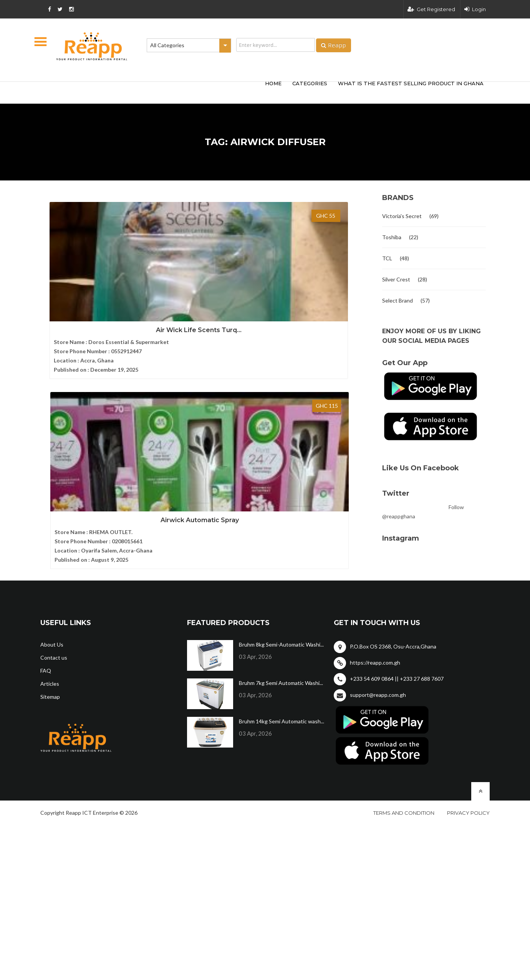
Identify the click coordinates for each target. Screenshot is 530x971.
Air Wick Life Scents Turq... (92, 295)
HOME (273, 83)
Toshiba (391, 237)
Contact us (53, 646)
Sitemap (50, 686)
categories (309, 83)
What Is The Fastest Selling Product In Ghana (411, 83)
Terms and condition (403, 802)
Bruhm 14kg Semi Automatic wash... (281, 710)
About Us (51, 633)
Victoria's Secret (402, 216)
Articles (49, 673)
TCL (387, 258)
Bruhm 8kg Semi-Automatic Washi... (281, 633)
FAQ (45, 660)
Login (475, 9)
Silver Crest (396, 279)
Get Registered (431, 9)
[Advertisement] (153, 91)
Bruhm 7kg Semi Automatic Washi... (281, 672)
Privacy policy (468, 802)
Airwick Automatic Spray (207, 295)
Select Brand (397, 300)
